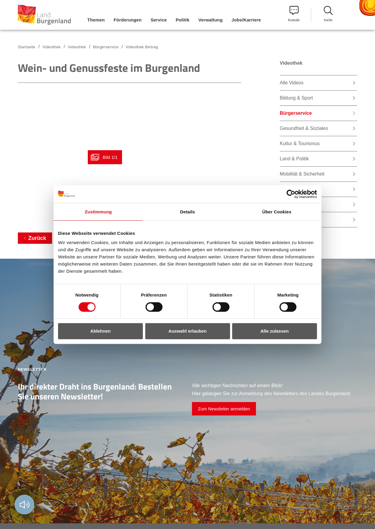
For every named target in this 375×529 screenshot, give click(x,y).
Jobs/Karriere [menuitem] (246, 19)
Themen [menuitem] (95, 19)
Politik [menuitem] (182, 19)
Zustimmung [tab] (98, 211)
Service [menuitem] (159, 19)
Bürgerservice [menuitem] (296, 113)
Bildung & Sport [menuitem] (296, 97)
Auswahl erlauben (187, 330)
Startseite (26, 47)
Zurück (37, 238)
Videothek (77, 47)
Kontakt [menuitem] (294, 14)
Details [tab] (187, 211)
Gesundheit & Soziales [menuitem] (304, 128)
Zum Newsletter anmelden (224, 408)
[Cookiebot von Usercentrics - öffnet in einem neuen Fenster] (291, 194)
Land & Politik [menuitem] (294, 158)
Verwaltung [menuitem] (210, 19)
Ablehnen (100, 330)
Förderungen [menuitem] (128, 19)
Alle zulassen (274, 330)
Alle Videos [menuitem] (292, 82)
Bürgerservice (105, 47)
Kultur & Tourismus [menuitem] (300, 143)
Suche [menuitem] (328, 14)
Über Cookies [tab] (276, 211)
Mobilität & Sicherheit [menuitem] (302, 173)
